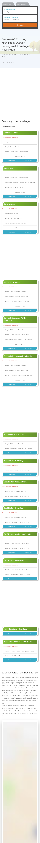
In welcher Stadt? (9, 9)
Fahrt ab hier (28, 160)
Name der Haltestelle (11, 17)
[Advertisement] (20, 98)
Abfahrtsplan (11, 160)
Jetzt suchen (20, 25)
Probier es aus (8, 62)
